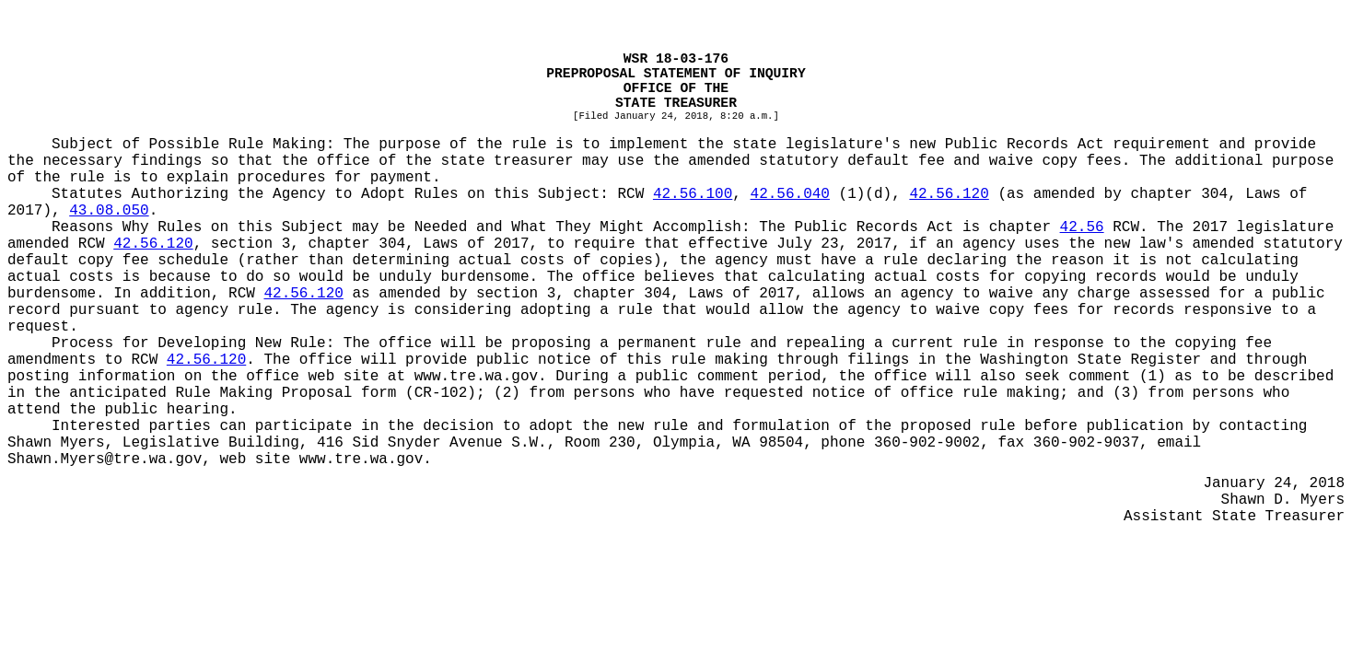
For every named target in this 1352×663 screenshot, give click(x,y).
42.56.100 (692, 194)
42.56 (1082, 227)
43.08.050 (108, 211)
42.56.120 (948, 194)
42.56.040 (790, 194)
